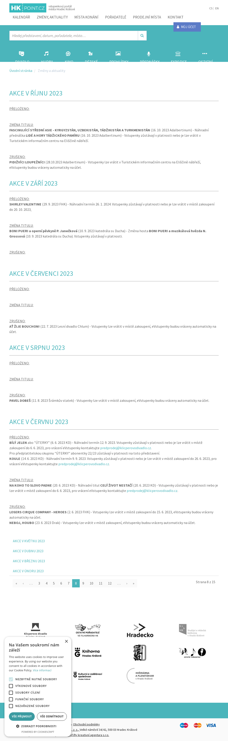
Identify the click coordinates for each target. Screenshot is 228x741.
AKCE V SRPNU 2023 (37, 347)
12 (110, 583)
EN (217, 8)
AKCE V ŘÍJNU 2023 (36, 93)
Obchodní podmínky (86, 724)
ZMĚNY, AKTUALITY (52, 17)
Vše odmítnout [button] (51, 716)
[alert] (37, 687)
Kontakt (175, 17)
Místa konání (86, 17)
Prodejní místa (147, 17)
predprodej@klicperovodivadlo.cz (125, 448)
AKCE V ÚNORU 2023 (28, 571)
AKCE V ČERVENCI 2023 (41, 273)
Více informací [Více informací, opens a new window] (42, 670)
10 (91, 583)
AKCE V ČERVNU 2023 (38, 421)
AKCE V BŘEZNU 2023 (29, 561)
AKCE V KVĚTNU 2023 (29, 541)
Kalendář (21, 17)
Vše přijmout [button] (22, 716)
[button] (38, 726)
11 (100, 583)
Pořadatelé (115, 17)
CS (210, 8)
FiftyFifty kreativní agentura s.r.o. (87, 735)
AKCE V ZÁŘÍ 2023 (33, 183)
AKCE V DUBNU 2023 (28, 551)
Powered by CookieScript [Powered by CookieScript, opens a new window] (38, 731)
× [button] (66, 641)
